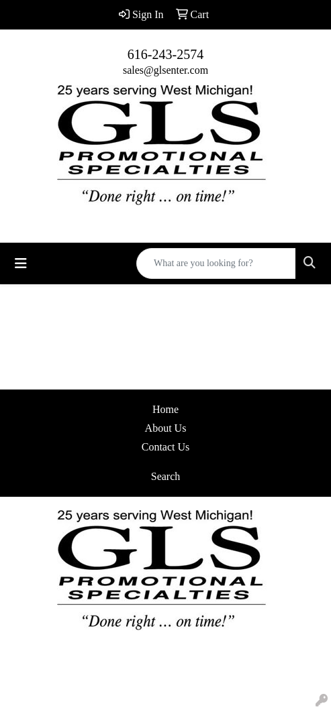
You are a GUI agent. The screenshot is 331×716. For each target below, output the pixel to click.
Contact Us (166, 447)
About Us (166, 428)
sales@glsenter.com (165, 70)
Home (165, 409)
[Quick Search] (216, 263)
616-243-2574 (165, 54)
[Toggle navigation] (21, 263)
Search (166, 476)
